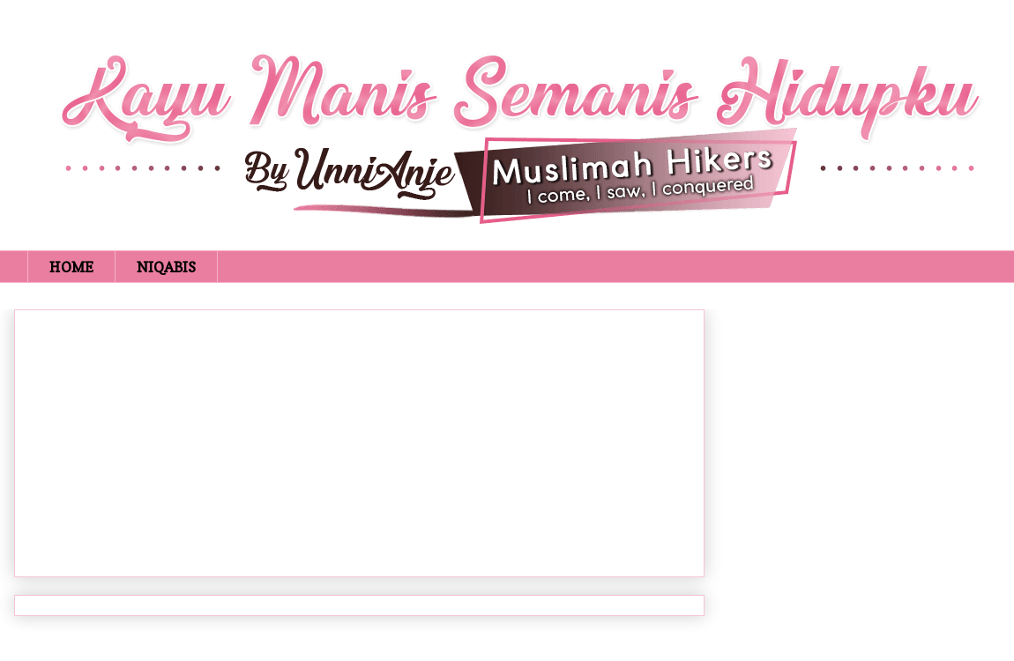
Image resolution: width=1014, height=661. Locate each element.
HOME (71, 267)
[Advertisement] (359, 439)
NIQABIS (166, 267)
